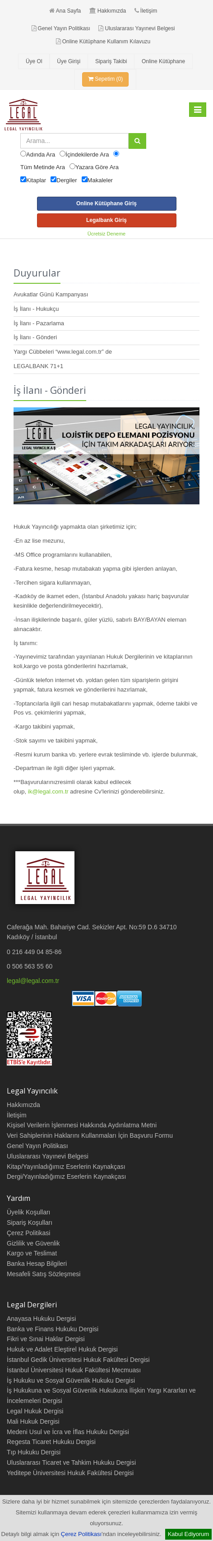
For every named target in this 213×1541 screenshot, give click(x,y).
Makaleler (100, 180)
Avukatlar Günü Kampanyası (51, 294)
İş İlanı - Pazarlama (39, 323)
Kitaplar (36, 180)
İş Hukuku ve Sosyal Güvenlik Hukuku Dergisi (71, 1380)
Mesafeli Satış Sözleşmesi (43, 1274)
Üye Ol (34, 61)
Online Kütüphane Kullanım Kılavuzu (103, 41)
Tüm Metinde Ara (42, 167)
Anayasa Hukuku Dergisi (41, 1318)
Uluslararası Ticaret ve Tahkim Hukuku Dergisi (71, 1462)
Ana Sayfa (65, 11)
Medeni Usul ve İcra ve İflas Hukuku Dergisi (68, 1431)
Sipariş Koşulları (29, 1222)
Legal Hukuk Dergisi (35, 1411)
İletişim (145, 11)
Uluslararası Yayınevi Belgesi (136, 28)
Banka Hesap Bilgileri (37, 1263)
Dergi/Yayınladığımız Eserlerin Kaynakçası (66, 1176)
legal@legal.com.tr (33, 980)
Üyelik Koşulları (28, 1212)
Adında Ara (40, 154)
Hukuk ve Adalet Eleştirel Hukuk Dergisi (62, 1349)
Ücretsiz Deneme (106, 233)
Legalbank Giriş (106, 220)
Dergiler (66, 180)
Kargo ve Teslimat (32, 1253)
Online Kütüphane (163, 61)
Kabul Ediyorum (188, 1534)
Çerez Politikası (81, 1534)
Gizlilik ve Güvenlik (33, 1243)
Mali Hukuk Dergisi (33, 1421)
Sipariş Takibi (111, 61)
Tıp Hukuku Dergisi (33, 1452)
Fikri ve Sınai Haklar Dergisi (46, 1339)
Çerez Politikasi (28, 1232)
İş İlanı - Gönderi (35, 337)
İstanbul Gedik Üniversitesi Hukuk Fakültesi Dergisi (78, 1359)
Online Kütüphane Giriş (106, 203)
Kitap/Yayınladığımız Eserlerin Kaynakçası (66, 1166)
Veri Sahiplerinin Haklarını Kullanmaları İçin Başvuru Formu (90, 1135)
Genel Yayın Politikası (61, 28)
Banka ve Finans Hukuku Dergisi (52, 1329)
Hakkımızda (107, 11)
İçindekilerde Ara (87, 154)
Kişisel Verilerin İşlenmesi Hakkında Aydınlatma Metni (82, 1125)
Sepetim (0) (105, 79)
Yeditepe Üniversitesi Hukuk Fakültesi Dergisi (70, 1472)
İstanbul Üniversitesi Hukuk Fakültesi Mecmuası (74, 1370)
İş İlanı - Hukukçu (36, 308)
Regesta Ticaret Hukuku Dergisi (51, 1441)
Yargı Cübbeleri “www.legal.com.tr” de (63, 351)
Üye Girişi (68, 61)
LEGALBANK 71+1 (38, 366)
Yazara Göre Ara (97, 167)
